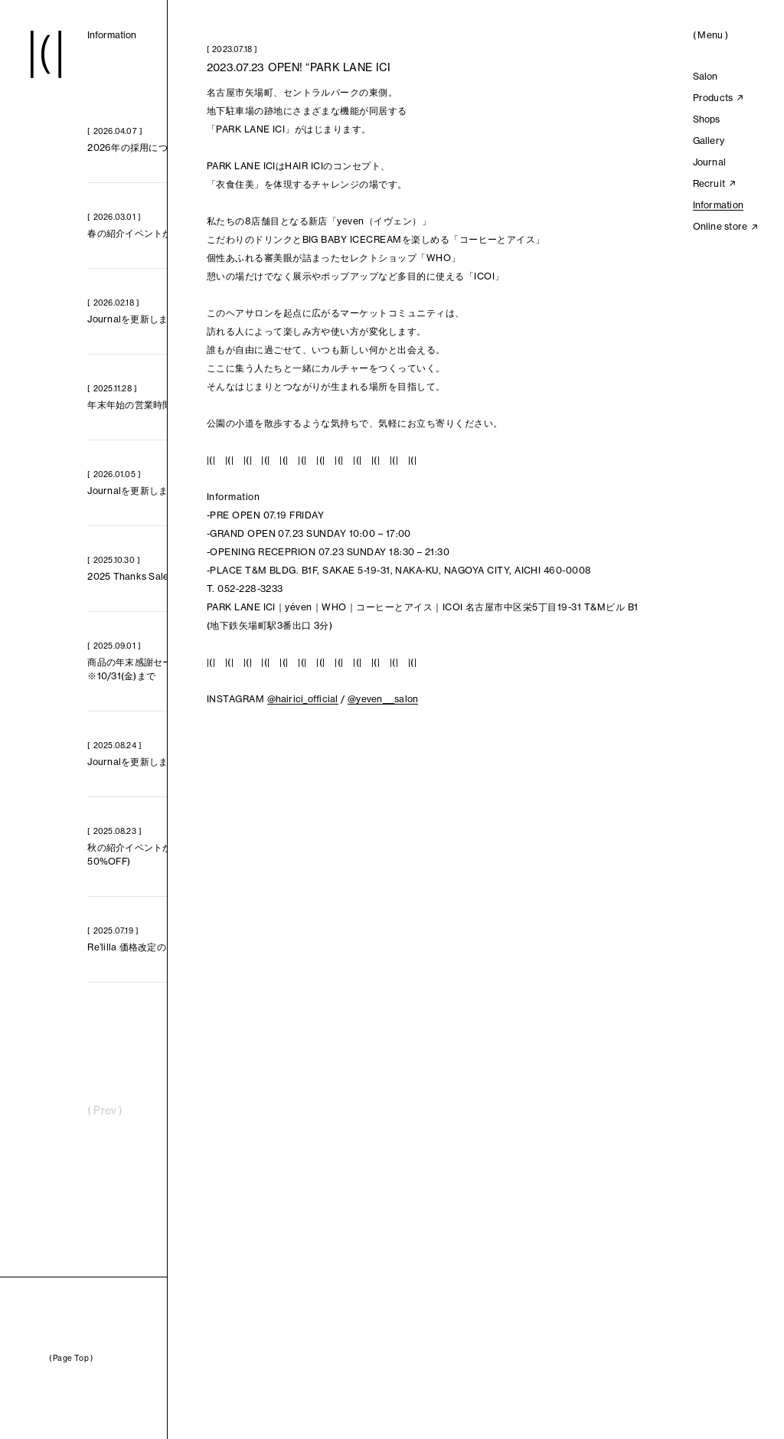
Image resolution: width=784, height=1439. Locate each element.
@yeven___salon (383, 699)
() (710, 35)
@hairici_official (302, 699)
